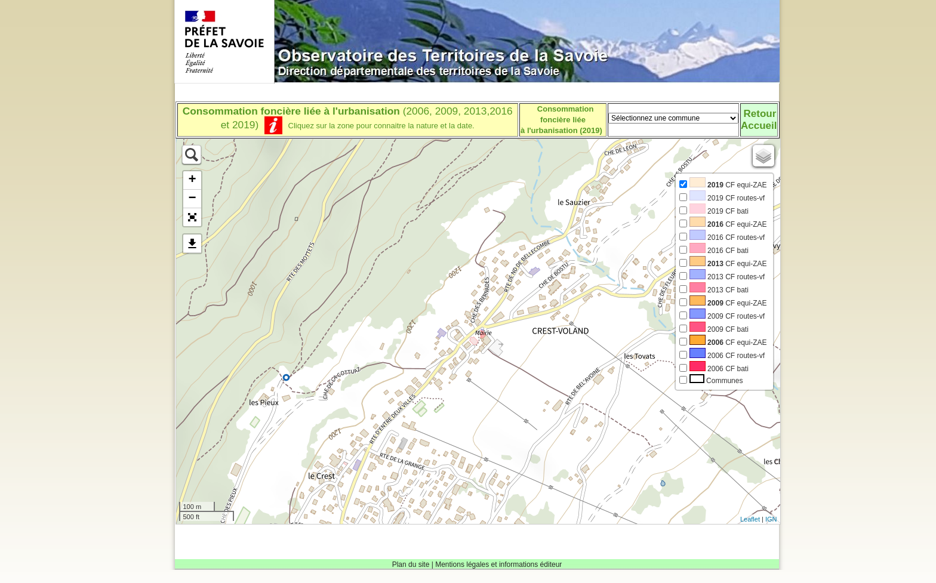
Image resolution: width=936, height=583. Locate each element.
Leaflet (750, 519)
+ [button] (192, 180)
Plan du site (411, 564)
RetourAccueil (759, 119)
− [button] (192, 199)
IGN (771, 519)
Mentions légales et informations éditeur (498, 564)
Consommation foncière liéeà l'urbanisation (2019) (561, 119)
